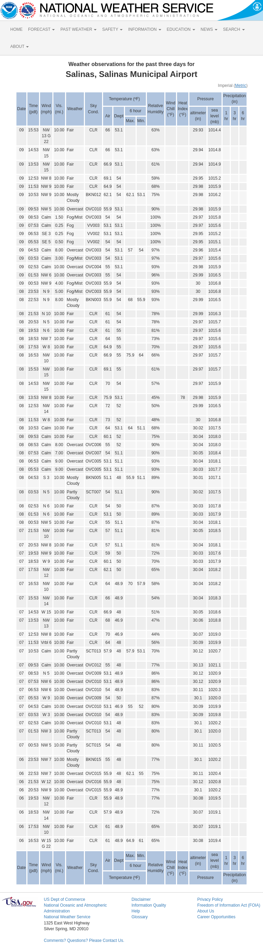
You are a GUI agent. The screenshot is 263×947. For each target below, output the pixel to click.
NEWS (209, 29)
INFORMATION (144, 29)
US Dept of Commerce (64, 899)
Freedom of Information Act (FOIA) (228, 905)
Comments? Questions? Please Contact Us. (84, 940)
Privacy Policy (210, 899)
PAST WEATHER (78, 29)
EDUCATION (181, 29)
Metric (240, 85)
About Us (205, 911)
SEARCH (234, 29)
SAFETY (112, 29)
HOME (16, 29)
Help (136, 911)
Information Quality (149, 905)
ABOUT (19, 46)
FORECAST (41, 29)
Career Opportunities (216, 916)
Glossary (140, 916)
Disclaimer (141, 899)
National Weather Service (67, 916)
